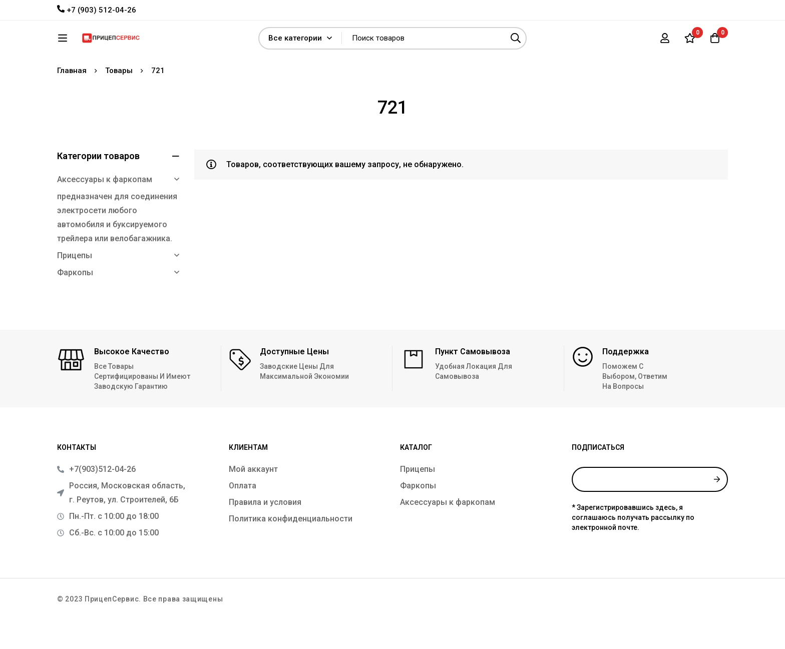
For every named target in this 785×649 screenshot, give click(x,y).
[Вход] (664, 41)
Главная (72, 100)
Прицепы (74, 285)
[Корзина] (714, 41)
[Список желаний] (689, 41)
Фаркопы (75, 302)
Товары (119, 100)
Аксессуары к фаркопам (104, 209)
